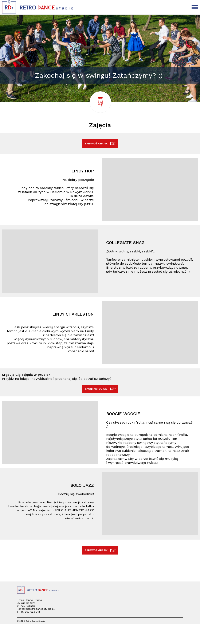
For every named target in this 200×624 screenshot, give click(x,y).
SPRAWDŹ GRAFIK (100, 143)
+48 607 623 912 (29, 611)
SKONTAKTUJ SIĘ (100, 388)
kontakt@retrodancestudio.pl (36, 608)
